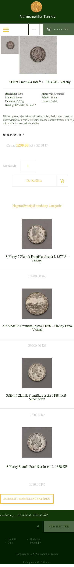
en (34, 29)
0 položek (61, 29)
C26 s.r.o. (46, 562)
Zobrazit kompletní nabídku (26, 498)
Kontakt (12, 539)
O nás (11, 542)
